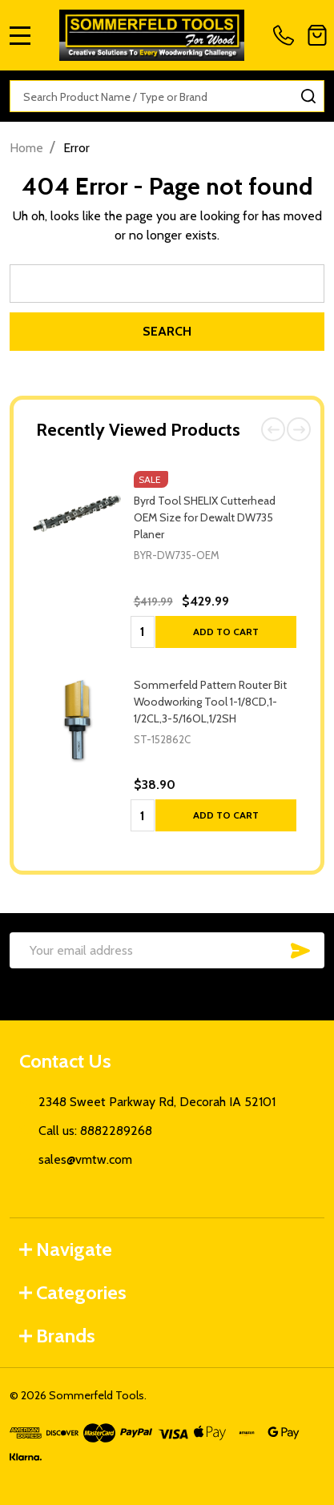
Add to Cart (226, 632)
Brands (57, 1335)
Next (299, 429)
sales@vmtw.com (85, 1159)
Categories (73, 1292)
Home (26, 147)
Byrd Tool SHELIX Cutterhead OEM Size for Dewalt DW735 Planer (205, 517)
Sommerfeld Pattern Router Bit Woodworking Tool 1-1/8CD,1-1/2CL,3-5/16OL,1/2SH (210, 702)
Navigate (65, 1249)
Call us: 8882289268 (95, 1130)
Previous (273, 429)
